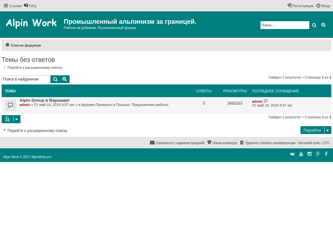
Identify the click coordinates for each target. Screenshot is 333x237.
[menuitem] (29, 6)
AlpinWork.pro (41, 157)
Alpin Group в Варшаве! (45, 100)
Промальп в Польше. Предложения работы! (132, 105)
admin (25, 105)
